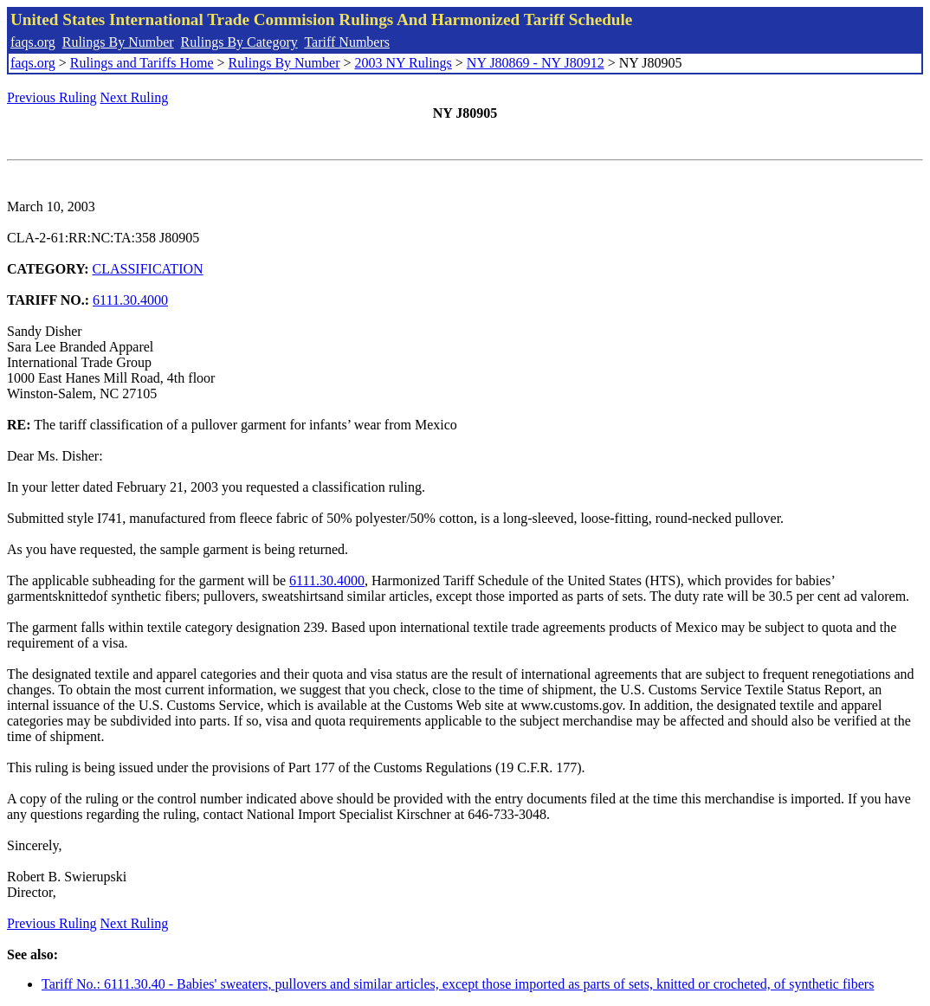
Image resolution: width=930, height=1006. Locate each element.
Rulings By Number (118, 42)
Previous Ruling (52, 97)
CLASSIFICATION (148, 268)
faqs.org (32, 42)
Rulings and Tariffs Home (142, 62)
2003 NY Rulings (403, 62)
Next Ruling (134, 97)
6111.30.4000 (130, 300)
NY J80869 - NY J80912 (535, 62)
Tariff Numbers (347, 42)
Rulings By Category (239, 42)
